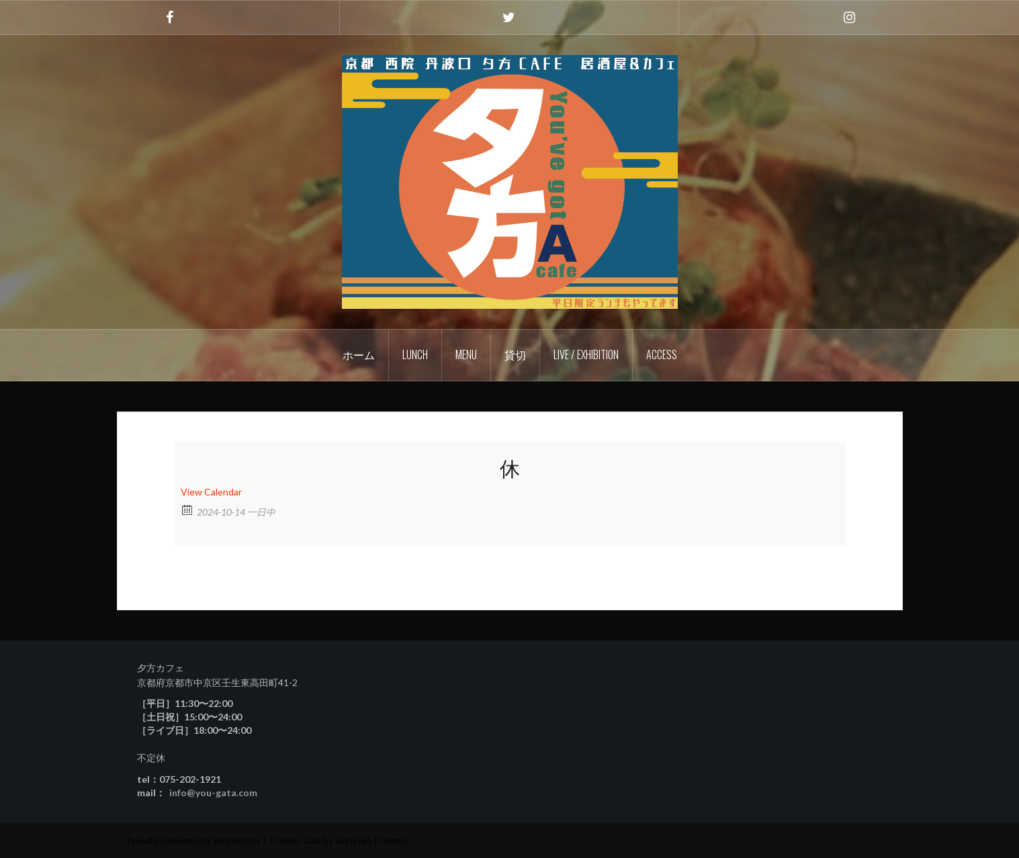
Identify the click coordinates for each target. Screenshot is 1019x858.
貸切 (515, 354)
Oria (312, 840)
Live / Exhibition (586, 354)
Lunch (415, 354)
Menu (466, 354)
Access (661, 354)
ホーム (359, 354)
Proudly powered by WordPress (194, 840)
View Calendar (211, 491)
